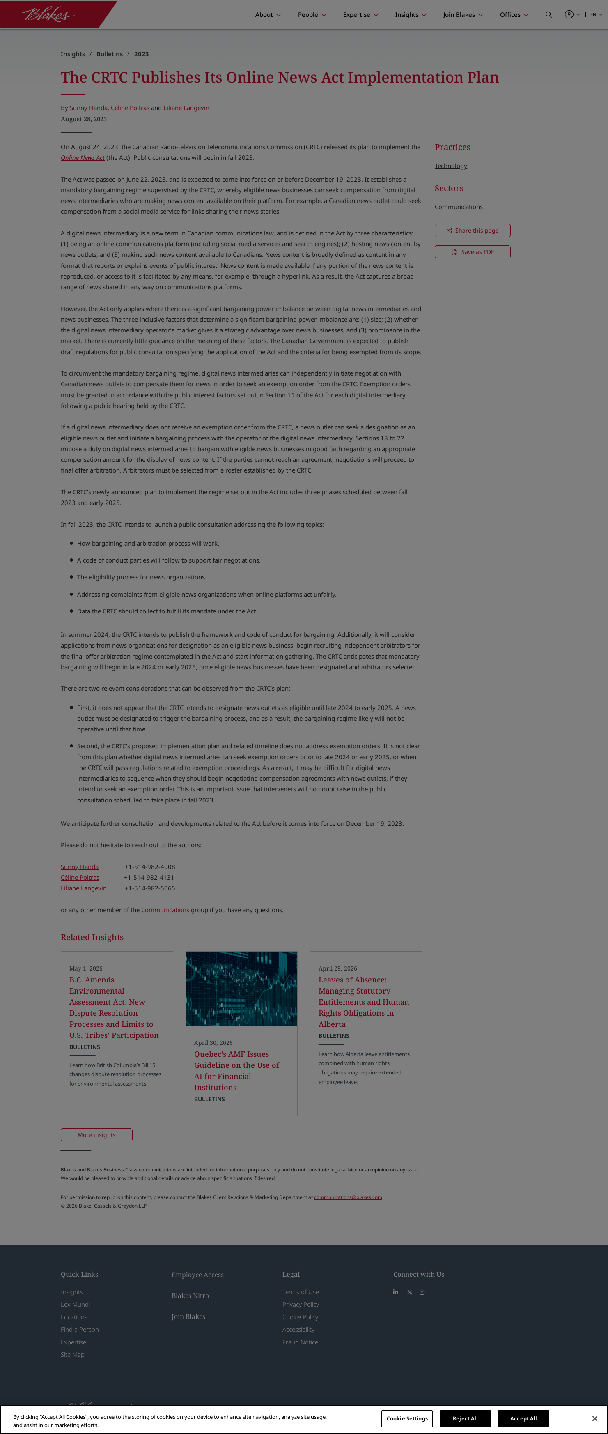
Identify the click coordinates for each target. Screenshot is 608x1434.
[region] (304, 1419)
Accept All (523, 1418)
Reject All (465, 1418)
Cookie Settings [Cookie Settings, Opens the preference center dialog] (407, 1418)
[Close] (595, 1418)
